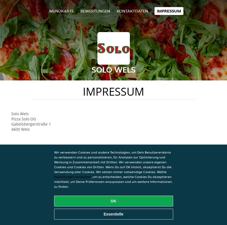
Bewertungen (95, 11)
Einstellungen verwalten (72, 177)
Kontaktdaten (132, 11)
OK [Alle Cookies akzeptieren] (113, 201)
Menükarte (61, 11)
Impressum (169, 11)
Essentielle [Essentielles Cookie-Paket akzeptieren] (113, 214)
